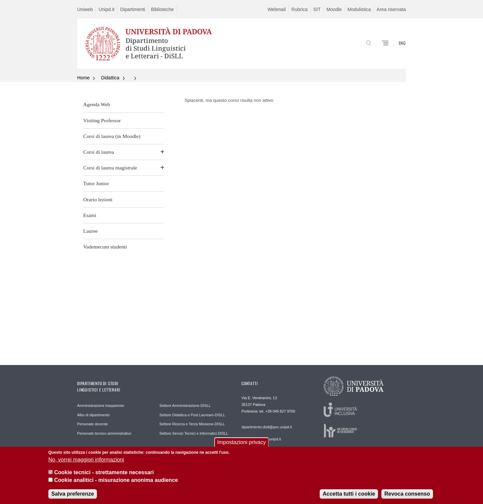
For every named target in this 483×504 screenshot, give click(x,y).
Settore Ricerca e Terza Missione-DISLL (192, 424)
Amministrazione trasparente (100, 406)
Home (83, 77)
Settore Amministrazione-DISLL (185, 406)
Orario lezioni (97, 199)
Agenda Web (96, 104)
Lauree (90, 231)
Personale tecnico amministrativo (104, 433)
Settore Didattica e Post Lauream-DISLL (192, 415)
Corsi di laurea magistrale (110, 167)
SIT (317, 9)
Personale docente (92, 424)
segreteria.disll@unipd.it (261, 439)
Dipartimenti (132, 9)
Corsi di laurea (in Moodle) (112, 136)
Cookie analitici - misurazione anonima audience (116, 482)
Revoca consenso (407, 496)
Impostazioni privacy (241, 444)
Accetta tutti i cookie (349, 496)
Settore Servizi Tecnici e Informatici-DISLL (193, 433)
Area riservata (391, 9)
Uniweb (85, 9)
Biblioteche (162, 9)
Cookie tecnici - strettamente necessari (104, 475)
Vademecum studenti (105, 246)
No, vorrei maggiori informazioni (86, 462)
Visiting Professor (102, 120)
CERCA (395, 52)
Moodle (334, 9)
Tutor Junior (96, 183)
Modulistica (359, 9)
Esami (89, 215)
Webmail (277, 9)
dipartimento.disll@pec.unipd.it (266, 427)
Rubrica (299, 9)
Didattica (110, 77)
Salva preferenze (72, 496)
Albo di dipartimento (93, 415)
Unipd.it (106, 9)
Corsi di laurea (98, 152)
